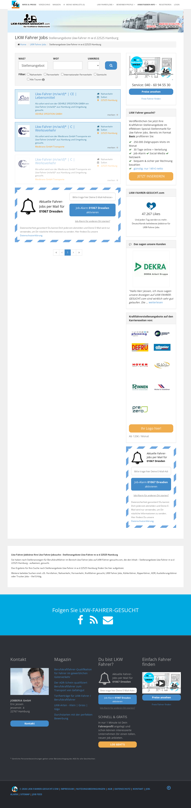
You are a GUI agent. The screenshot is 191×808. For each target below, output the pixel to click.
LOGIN (177, 4)
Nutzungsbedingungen (90, 788)
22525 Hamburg (109, 100)
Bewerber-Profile (125, 4)
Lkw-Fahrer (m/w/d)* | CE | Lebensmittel (56, 96)
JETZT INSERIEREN (151, 176)
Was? (22, 58)
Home (23, 44)
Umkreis (93, 58)
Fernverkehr (51, 74)
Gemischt (100, 74)
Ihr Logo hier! (151, 428)
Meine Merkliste (74, 4)
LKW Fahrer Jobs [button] (105, 4)
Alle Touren (36, 79)
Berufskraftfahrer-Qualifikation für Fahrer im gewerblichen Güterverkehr (73, 673)
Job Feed (37, 794)
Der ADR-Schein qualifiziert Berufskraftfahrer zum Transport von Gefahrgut (70, 686)
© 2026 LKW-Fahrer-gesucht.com (35, 788)
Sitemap (25, 794)
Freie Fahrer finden (151, 98)
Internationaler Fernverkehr (76, 74)
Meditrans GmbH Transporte (49, 146)
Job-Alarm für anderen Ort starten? (92, 221)
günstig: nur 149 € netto (148, 168)
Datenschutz (122, 788)
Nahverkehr (34, 74)
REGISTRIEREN (165, 4)
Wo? (56, 58)
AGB (110, 788)
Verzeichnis (44, 4)
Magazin (57, 4)
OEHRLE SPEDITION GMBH (48, 113)
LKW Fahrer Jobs (38, 44)
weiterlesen (156, 302)
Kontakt (138, 788)
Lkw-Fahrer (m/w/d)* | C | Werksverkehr (55, 128)
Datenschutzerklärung (31, 235)
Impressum (67, 788)
